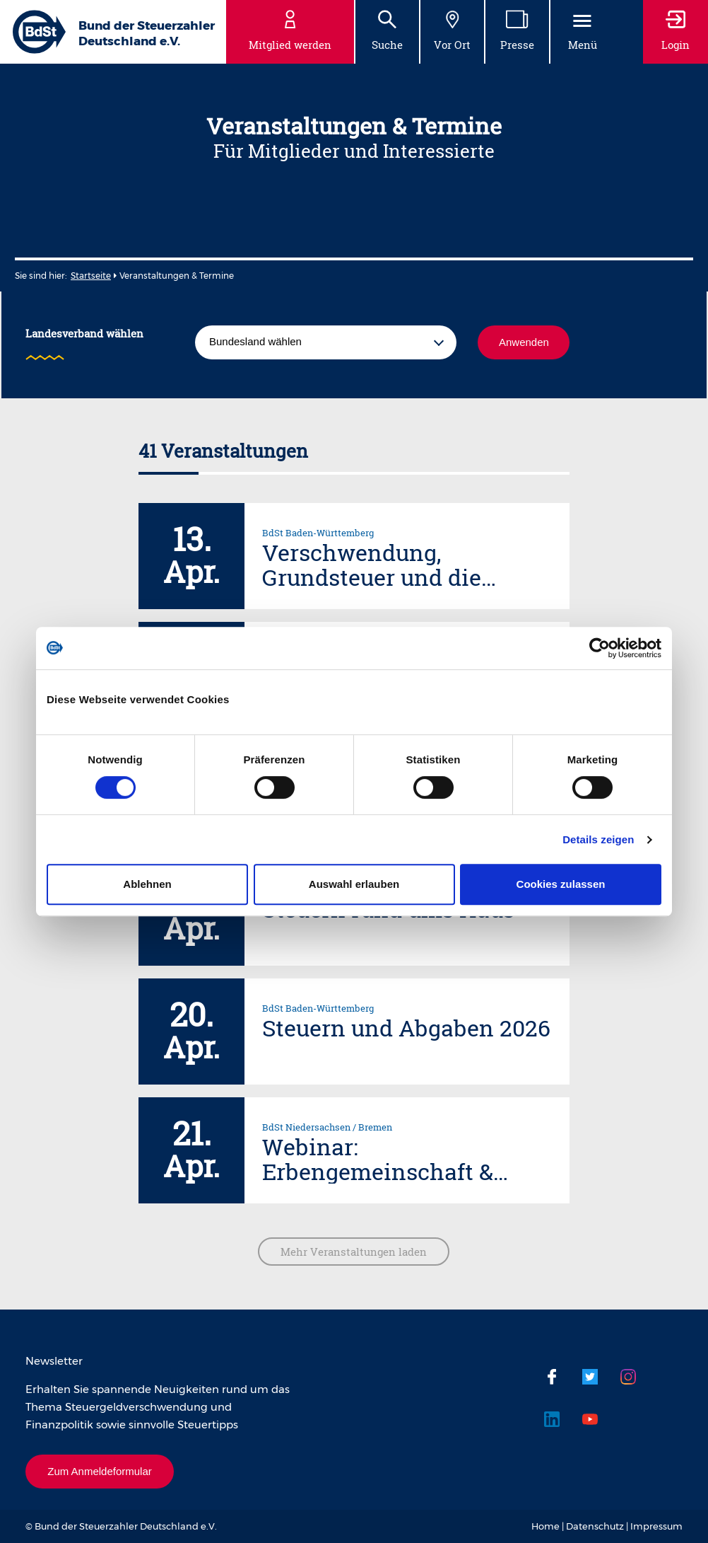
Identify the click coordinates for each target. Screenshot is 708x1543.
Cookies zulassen (561, 884)
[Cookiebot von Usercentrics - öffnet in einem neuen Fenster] (599, 648)
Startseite (91, 275)
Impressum (656, 1526)
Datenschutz (595, 1526)
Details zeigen (598, 839)
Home (545, 1526)
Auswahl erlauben (354, 884)
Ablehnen (147, 884)
